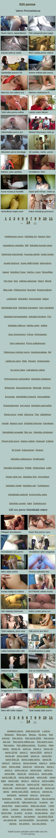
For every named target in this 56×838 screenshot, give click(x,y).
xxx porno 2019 (45, 816)
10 (45, 218)
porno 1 (37, 749)
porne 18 (15, 749)
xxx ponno (16, 816)
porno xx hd (33, 784)
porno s (8, 770)
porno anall (22, 756)
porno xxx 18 (35, 788)
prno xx (33, 795)
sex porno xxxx (31, 798)
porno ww (8, 784)
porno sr (48, 770)
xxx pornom (42, 820)
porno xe (20, 784)
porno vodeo (48, 781)
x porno (14, 809)
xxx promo (24, 823)
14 (28, 222)
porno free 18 (12, 759)
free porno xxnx (44, 741)
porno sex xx (21, 770)
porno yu (35, 791)
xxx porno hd (9, 820)
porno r (50, 766)
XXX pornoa (27, 4)
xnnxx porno (41, 809)
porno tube (47, 773)
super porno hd (11, 802)
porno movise (30, 763)
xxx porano (29, 816)
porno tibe (10, 773)
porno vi (35, 781)
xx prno (28, 813)
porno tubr (42, 777)
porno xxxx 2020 (20, 791)
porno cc (35, 756)
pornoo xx (47, 791)
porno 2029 (36, 752)
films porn (21, 734)
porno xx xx (47, 784)
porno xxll (7, 788)
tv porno (43, 802)
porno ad (9, 756)
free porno (17, 738)
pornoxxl (23, 795)
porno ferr (47, 756)
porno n (43, 763)
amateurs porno (15, 731)
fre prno (42, 734)
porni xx (27, 749)
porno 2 (23, 752)
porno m (16, 763)
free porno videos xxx (23, 741)
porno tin (21, 773)
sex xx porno (48, 798)
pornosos (11, 795)
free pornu (9, 745)
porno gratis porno (31, 759)
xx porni (18, 813)
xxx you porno (39, 823)
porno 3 (48, 752)
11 (51, 218)
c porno (46, 731)
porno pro (39, 766)
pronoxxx (6, 798)
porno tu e (34, 773)
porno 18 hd (11, 752)
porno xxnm (21, 788)
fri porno (42, 745)
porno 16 (48, 749)
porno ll (5, 763)
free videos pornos (26, 745)
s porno (18, 798)
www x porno (21, 805)
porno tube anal (26, 777)
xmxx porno (27, 809)
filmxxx (32, 734)
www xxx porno (38, 805)
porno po (27, 766)
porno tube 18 (9, 777)
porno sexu (35, 770)
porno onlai (14, 766)
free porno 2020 (33, 738)
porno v (25, 781)
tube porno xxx (29, 802)
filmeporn (9, 734)
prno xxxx (45, 795)
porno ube (13, 781)
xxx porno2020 (26, 820)
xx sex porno (41, 813)
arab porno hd (32, 731)
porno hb (47, 759)
